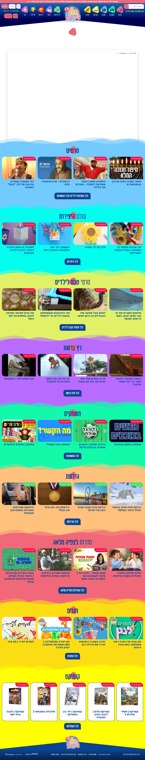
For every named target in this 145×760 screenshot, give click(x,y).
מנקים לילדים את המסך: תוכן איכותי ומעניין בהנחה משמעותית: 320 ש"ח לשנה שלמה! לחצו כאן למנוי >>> (72, 1)
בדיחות (41, 11)
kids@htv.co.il (82, 754)
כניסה (18, 6)
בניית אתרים (28, 754)
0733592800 (92, 754)
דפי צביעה (57, 11)
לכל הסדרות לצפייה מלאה (72, 590)
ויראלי (49, 11)
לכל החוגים (72, 656)
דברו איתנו (6, 11)
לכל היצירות (72, 262)
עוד (24, 11)
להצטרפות (4, 6)
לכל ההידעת (72, 522)
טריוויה (32, 10)
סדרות (120, 11)
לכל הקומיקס (72, 726)
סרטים (103, 11)
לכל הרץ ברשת (72, 393)
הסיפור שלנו (15, 11)
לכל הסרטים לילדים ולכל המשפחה (72, 196)
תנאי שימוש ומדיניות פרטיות (68, 754)
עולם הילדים (132, 53)
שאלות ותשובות (55, 754)
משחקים (111, 11)
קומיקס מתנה (8, 16)
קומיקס (95, 11)
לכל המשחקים (72, 456)
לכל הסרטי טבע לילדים (72, 327)
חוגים (87, 11)
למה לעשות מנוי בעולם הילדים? (134, 11)
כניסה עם (12, 6)
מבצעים (15, 16)
